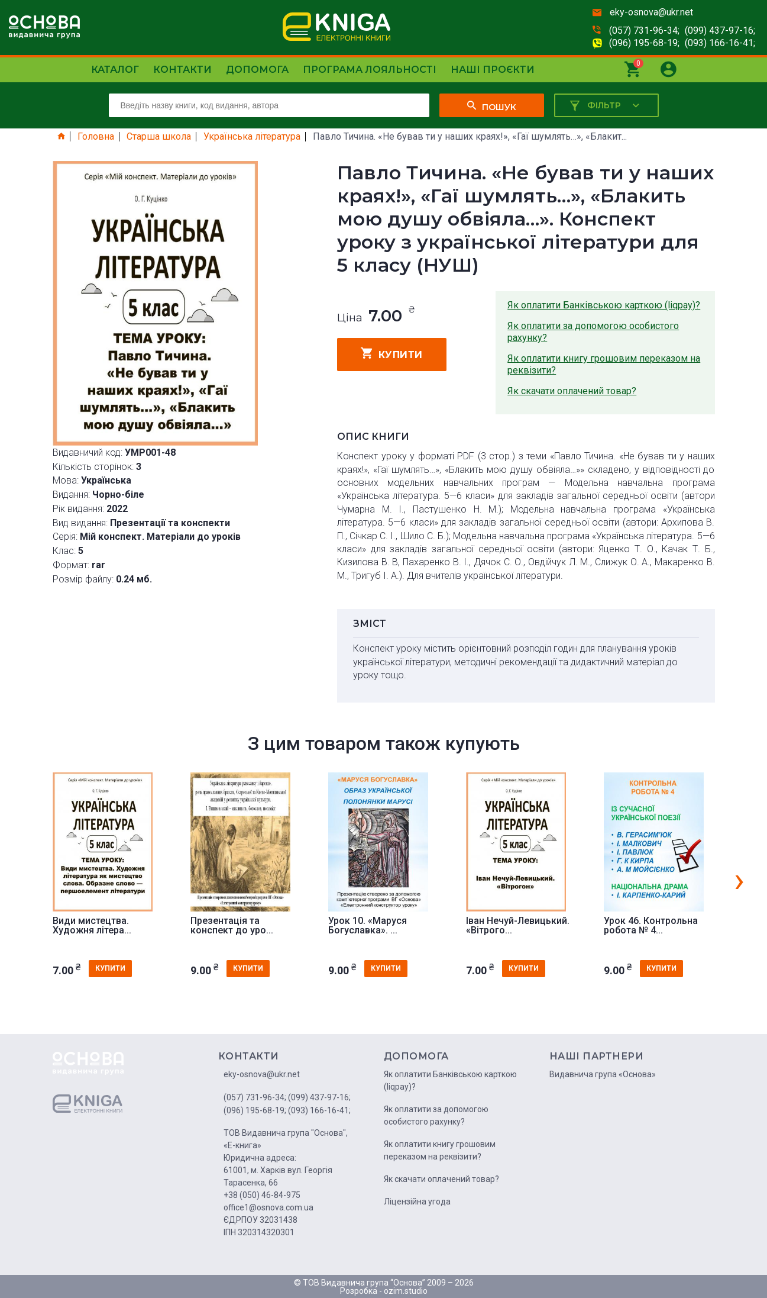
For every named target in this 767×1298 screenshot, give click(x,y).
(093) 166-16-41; (720, 43)
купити (392, 353)
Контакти (182, 69)
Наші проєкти (493, 69)
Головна (95, 136)
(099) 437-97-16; (720, 30)
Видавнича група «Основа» (602, 1074)
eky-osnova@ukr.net (651, 12)
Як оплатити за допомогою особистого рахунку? (593, 331)
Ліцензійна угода (417, 1201)
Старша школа (159, 136)
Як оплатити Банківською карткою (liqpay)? (603, 305)
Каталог (115, 69)
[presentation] (739, 879)
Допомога (257, 69)
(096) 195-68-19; (644, 43)
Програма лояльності (369, 69)
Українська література (251, 136)
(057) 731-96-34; (644, 30)
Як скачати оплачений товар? (571, 391)
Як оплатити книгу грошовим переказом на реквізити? (603, 364)
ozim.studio (406, 1291)
